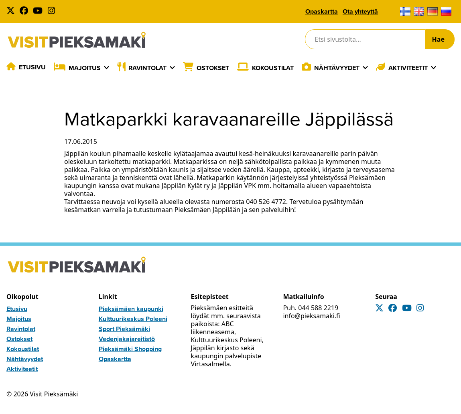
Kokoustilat (273, 68)
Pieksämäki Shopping (130, 348)
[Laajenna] (106, 68)
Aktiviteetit (408, 68)
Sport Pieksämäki (124, 328)
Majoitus (85, 68)
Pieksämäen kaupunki (131, 308)
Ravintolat (147, 68)
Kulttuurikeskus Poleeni (133, 318)
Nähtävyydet (336, 68)
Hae (438, 39)
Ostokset (213, 68)
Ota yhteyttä (360, 11)
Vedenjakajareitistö (127, 338)
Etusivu (32, 67)
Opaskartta (321, 11)
